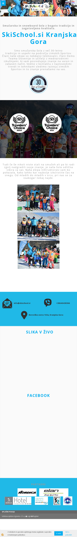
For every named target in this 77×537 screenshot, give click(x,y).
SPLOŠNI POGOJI (8, 512)
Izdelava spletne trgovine (11, 516)
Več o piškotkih (68, 533)
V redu (58, 533)
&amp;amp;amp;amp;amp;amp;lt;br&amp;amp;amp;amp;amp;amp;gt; (38, 436)
